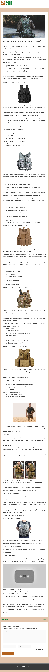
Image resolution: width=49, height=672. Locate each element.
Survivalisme (37, 3)
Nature (45, 3)
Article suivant (44, 619)
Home (2, 7)
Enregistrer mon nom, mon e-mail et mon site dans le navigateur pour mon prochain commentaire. (39, 650)
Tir (42, 3)
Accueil (31, 3)
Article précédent (5, 619)
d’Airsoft (41, 611)
